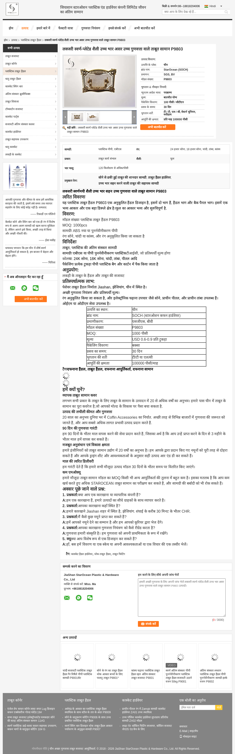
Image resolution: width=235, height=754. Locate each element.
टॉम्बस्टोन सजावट (14, 109)
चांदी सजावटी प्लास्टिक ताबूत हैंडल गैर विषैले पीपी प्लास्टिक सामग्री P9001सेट (77, 674)
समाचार (183, 726)
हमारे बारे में (43, 28)
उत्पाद (24, 28)
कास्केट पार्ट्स (12, 116)
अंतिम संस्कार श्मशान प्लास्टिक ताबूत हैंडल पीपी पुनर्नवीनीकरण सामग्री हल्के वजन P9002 (213, 676)
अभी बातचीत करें (144, 28)
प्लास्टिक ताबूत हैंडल (31, 40)
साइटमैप (194, 731)
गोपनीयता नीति (39, 748)
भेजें (219, 707)
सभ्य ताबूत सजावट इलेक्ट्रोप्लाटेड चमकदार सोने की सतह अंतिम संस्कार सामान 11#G (31, 719)
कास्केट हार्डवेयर (13, 131)
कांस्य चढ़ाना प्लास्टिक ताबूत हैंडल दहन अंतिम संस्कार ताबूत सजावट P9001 (145, 674)
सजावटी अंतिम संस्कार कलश (19, 124)
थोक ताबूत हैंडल (102, 554)
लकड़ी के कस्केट (13, 154)
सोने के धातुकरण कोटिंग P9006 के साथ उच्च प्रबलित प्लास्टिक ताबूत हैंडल (88, 719)
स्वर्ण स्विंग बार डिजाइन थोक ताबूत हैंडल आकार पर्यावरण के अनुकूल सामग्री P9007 (88, 727)
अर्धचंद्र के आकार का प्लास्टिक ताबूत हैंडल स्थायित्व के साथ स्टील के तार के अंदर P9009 (88, 710)
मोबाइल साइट (188, 736)
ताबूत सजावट (12, 56)
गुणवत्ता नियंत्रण (90, 28)
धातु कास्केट (11, 147)
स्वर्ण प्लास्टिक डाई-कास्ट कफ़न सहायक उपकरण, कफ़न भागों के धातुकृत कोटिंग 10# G (32, 727)
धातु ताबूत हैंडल (13, 78)
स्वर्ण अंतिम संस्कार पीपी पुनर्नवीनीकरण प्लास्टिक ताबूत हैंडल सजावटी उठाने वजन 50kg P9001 (179, 676)
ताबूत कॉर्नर (11, 63)
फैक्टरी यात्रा (65, 28)
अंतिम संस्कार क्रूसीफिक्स (17, 94)
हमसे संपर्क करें (117, 28)
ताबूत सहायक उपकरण (16, 139)
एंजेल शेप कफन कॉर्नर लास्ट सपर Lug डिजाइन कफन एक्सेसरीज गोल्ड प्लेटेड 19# (31, 710)
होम (11, 28)
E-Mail (183, 731)
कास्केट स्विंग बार (14, 86)
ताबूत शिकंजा (12, 101)
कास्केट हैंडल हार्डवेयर (81, 554)
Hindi (216, 6)
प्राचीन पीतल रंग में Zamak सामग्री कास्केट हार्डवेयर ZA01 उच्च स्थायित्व (143, 710)
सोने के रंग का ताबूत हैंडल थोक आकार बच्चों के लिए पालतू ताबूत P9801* (110, 674)
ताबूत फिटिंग (118, 554)
